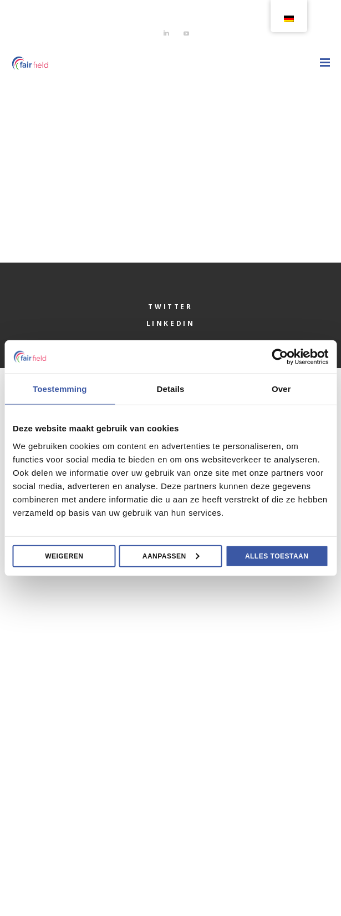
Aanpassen (171, 556)
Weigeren (64, 556)
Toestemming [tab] (60, 389)
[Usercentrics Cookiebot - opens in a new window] (279, 357)
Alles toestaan (277, 556)
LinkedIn (170, 323)
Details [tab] (171, 389)
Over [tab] (281, 389)
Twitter (170, 306)
